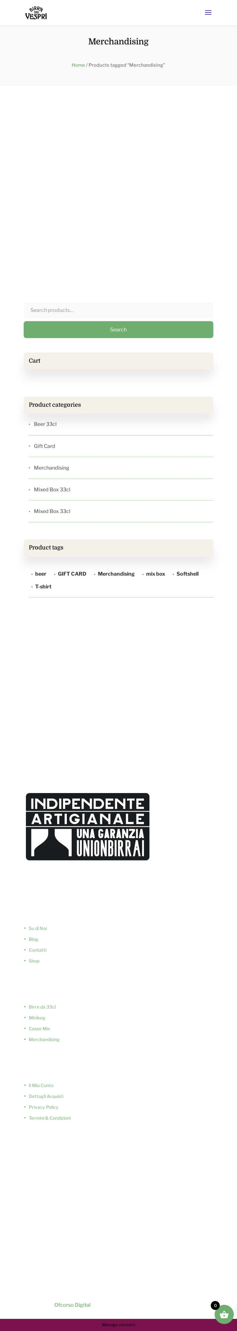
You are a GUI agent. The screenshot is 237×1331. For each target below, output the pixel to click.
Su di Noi (38, 928)
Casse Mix (39, 1028)
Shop (34, 961)
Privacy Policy (44, 1107)
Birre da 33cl (42, 1007)
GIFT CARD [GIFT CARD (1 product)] (72, 574)
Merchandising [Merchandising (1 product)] (116, 574)
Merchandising (51, 468)
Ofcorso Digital (72, 1305)
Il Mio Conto (41, 1085)
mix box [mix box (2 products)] (155, 574)
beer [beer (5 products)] (40, 574)
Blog (33, 939)
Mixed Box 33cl (52, 490)
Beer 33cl (45, 424)
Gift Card (44, 446)
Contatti (37, 950)
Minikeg (37, 1017)
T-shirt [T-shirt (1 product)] (43, 587)
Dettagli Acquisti (46, 1096)
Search (118, 330)
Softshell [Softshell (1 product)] (188, 574)
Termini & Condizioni (50, 1118)
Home (78, 65)
